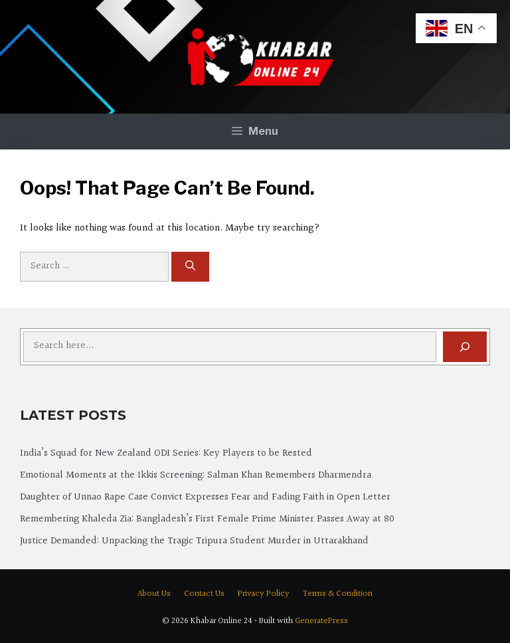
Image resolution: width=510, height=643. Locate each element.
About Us (154, 593)
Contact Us (204, 593)
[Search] (190, 267)
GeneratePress (321, 621)
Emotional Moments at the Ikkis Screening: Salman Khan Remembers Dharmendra (195, 475)
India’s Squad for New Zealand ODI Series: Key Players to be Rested (166, 453)
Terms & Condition (338, 593)
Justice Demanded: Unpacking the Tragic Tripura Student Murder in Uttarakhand (194, 541)
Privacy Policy (264, 593)
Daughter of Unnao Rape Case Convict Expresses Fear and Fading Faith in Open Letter (205, 497)
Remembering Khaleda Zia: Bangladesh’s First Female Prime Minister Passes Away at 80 (207, 519)
